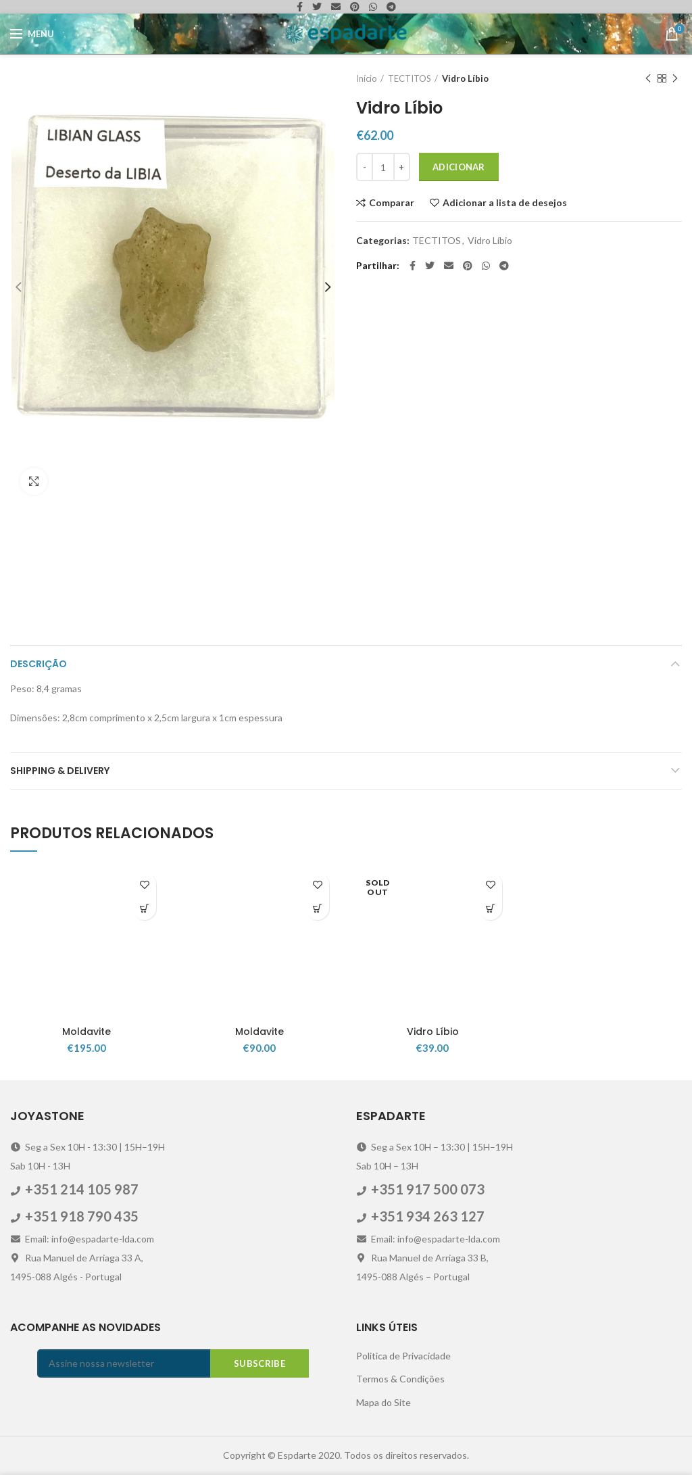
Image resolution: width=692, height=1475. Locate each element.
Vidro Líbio (465, 78)
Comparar (391, 203)
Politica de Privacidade (403, 1355)
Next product (675, 79)
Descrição (38, 664)
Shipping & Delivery (59, 770)
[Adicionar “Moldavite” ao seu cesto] (144, 908)
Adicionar (458, 167)
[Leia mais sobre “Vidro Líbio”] (490, 908)
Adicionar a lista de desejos (505, 203)
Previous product (648, 79)
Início (366, 78)
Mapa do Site (383, 1402)
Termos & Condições (400, 1378)
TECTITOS (409, 78)
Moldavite (86, 1031)
